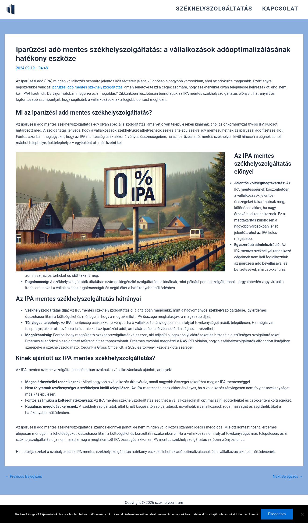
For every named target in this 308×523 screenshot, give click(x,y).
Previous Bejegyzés (23, 476)
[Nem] (302, 514)
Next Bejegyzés (288, 476)
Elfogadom (277, 514)
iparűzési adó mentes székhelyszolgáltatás (87, 87)
